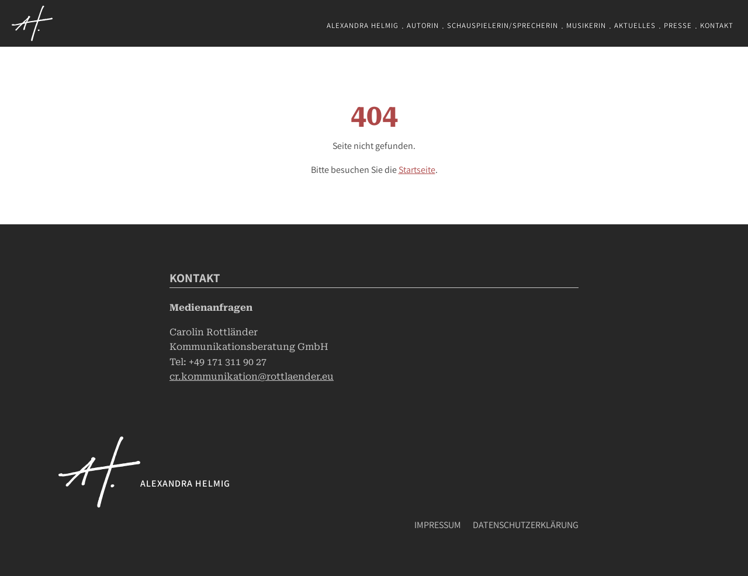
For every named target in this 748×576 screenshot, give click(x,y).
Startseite (417, 170)
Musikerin (586, 25)
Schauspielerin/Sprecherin (502, 25)
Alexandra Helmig (363, 25)
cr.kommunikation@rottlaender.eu (251, 376)
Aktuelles (635, 25)
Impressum (437, 525)
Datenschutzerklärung (526, 525)
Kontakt (716, 25)
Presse (678, 25)
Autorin (423, 25)
